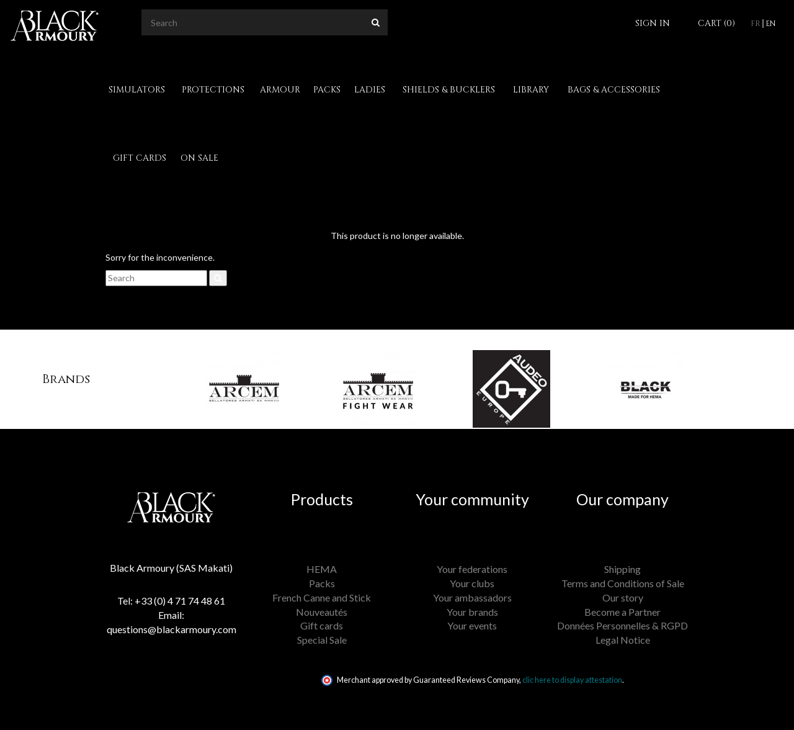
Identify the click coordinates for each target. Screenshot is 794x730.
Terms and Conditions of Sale (622, 583)
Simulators (137, 90)
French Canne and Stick (321, 597)
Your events (472, 625)
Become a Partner (622, 612)
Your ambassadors (472, 597)
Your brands (472, 612)
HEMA (321, 569)
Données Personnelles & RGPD (622, 625)
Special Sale (322, 640)
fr (756, 24)
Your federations (472, 569)
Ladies (369, 90)
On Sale (199, 158)
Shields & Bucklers (449, 90)
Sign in (652, 23)
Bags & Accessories (614, 90)
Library (531, 90)
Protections (213, 90)
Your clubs (472, 583)
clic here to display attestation (572, 680)
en (770, 24)
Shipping (622, 569)
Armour (280, 90)
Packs (327, 90)
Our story (622, 597)
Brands (66, 379)
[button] (178, 379)
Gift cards (139, 158)
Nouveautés (321, 612)
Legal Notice (623, 640)
